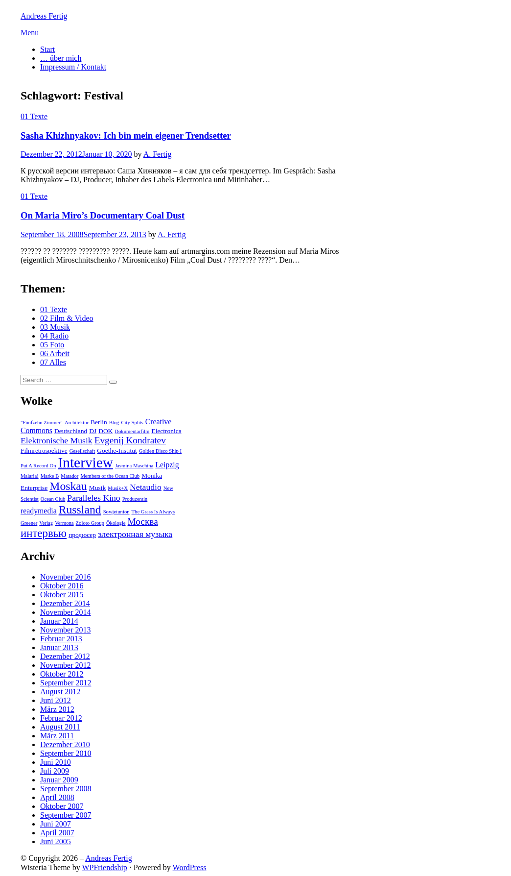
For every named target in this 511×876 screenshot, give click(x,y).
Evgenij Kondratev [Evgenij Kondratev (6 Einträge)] (130, 440)
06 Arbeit (55, 353)
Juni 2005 (55, 841)
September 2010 (65, 753)
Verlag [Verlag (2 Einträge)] (46, 523)
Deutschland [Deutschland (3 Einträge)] (70, 431)
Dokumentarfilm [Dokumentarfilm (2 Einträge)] (132, 431)
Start (47, 49)
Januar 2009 (59, 780)
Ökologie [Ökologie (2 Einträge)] (116, 523)
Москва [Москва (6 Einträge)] (143, 521)
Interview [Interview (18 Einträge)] (85, 462)
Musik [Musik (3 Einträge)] (97, 487)
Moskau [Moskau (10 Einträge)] (68, 486)
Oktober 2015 (61, 594)
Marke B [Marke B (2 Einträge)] (50, 476)
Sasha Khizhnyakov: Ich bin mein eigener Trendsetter (126, 135)
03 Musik (55, 327)
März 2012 (57, 709)
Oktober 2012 (61, 674)
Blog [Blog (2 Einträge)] (114, 422)
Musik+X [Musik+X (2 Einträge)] (118, 488)
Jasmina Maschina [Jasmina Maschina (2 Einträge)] (134, 465)
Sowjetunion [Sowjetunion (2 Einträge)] (116, 511)
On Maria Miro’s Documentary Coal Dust (103, 215)
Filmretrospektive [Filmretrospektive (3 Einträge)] (44, 450)
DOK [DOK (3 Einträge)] (105, 431)
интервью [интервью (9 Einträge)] (44, 533)
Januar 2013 (59, 647)
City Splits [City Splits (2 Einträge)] (132, 422)
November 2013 (65, 630)
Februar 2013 (61, 638)
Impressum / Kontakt (73, 67)
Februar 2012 (61, 718)
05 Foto (52, 345)
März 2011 (57, 735)
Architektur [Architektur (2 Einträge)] (77, 422)
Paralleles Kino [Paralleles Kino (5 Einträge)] (93, 498)
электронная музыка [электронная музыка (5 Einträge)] (135, 534)
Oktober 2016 (61, 586)
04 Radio (54, 336)
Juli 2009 (54, 771)
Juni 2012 (55, 700)
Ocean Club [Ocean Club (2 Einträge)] (53, 499)
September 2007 (65, 815)
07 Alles (53, 362)
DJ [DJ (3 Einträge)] (92, 431)
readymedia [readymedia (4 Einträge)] (39, 511)
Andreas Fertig (44, 16)
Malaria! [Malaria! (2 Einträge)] (30, 476)
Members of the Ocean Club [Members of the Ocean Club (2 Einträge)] (109, 476)
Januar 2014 (59, 621)
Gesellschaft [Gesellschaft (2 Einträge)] (82, 451)
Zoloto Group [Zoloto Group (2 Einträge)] (90, 523)
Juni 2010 (55, 762)
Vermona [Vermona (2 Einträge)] (64, 523)
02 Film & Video (66, 318)
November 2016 (65, 577)
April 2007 (57, 832)
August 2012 (60, 691)
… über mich (60, 58)
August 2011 (60, 727)
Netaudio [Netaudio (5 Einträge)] (146, 487)
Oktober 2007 (61, 806)
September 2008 (65, 788)
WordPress (190, 867)
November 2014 (65, 612)
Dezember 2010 (65, 744)
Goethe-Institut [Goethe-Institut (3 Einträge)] (117, 450)
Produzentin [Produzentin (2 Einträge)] (135, 499)
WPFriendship (104, 867)
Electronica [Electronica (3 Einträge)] (166, 431)
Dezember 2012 (65, 656)
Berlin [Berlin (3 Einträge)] (99, 422)
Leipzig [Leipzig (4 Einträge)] (167, 465)
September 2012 (65, 683)
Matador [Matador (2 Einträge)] (69, 476)
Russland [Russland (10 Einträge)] (80, 509)
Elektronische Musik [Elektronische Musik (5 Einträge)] (57, 440)
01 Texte (34, 116)
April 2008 (57, 797)
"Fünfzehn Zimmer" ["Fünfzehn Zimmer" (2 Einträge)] (42, 422)
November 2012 (65, 665)
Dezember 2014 (65, 603)
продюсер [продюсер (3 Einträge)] (82, 534)
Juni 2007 (55, 824)
